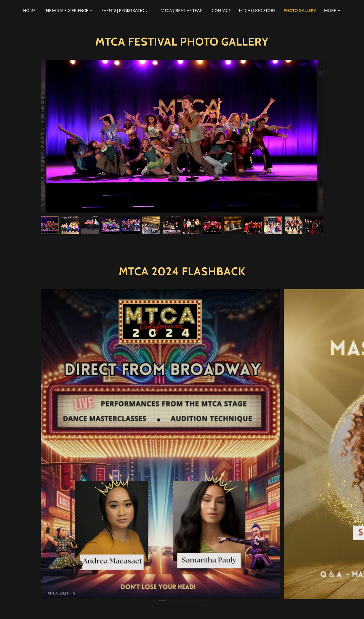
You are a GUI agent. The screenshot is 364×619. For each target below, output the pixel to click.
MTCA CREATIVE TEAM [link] (182, 10)
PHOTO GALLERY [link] (300, 10)
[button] (68, 10)
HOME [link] (29, 10)
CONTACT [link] (221, 10)
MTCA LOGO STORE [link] (257, 10)
